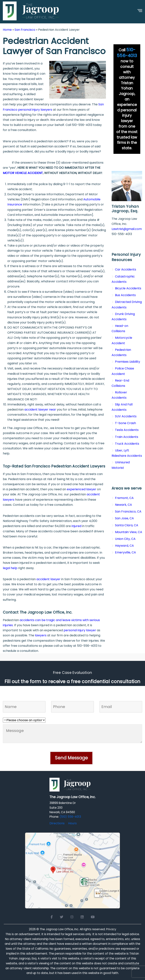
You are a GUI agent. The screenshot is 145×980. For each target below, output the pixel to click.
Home (7, 30)
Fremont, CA (124, 498)
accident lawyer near (40, 409)
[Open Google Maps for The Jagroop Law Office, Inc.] (72, 870)
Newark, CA (123, 505)
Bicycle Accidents (128, 288)
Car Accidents (125, 269)
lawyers (40, 635)
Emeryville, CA (125, 552)
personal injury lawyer (80, 630)
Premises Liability (127, 361)
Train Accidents (126, 437)
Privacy (111, 929)
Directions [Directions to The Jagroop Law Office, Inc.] (57, 823)
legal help (10, 568)
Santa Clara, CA (126, 525)
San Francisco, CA (128, 511)
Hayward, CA (124, 545)
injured (76, 526)
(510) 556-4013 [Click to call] (70, 817)
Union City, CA (125, 539)
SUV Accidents (126, 416)
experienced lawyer (81, 489)
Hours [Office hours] (72, 823)
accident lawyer (48, 579)
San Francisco (25, 30)
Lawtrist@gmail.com (127, 229)
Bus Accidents (125, 295)
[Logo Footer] (70, 786)
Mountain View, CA (128, 532)
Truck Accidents (127, 443)
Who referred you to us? (21, 715)
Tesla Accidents (127, 430)
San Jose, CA (124, 518)
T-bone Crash (125, 423)
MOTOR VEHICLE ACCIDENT (23, 173)
